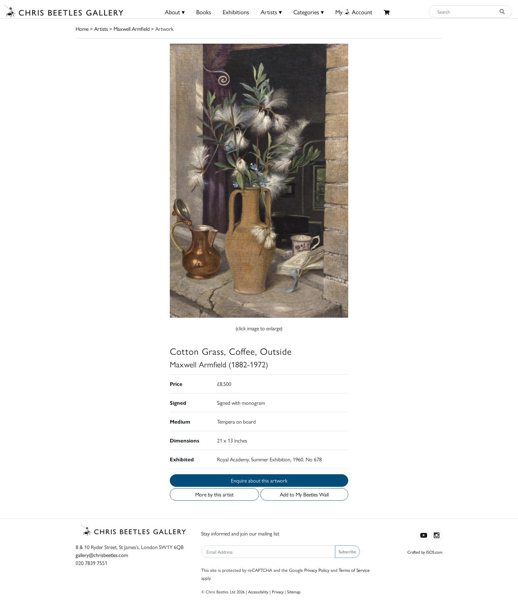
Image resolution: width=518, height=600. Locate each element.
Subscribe (347, 551)
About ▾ (175, 12)
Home (82, 28)
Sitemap (294, 591)
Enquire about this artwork (259, 480)
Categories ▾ (308, 12)
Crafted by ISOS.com (424, 552)
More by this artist (214, 494)
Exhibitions (236, 12)
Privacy (277, 591)
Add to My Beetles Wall (304, 494)
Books (203, 12)
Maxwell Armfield (132, 28)
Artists (101, 28)
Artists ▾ (271, 12)
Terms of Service (354, 570)
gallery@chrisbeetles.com (102, 555)
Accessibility (258, 591)
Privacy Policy (316, 570)
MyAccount (353, 12)
